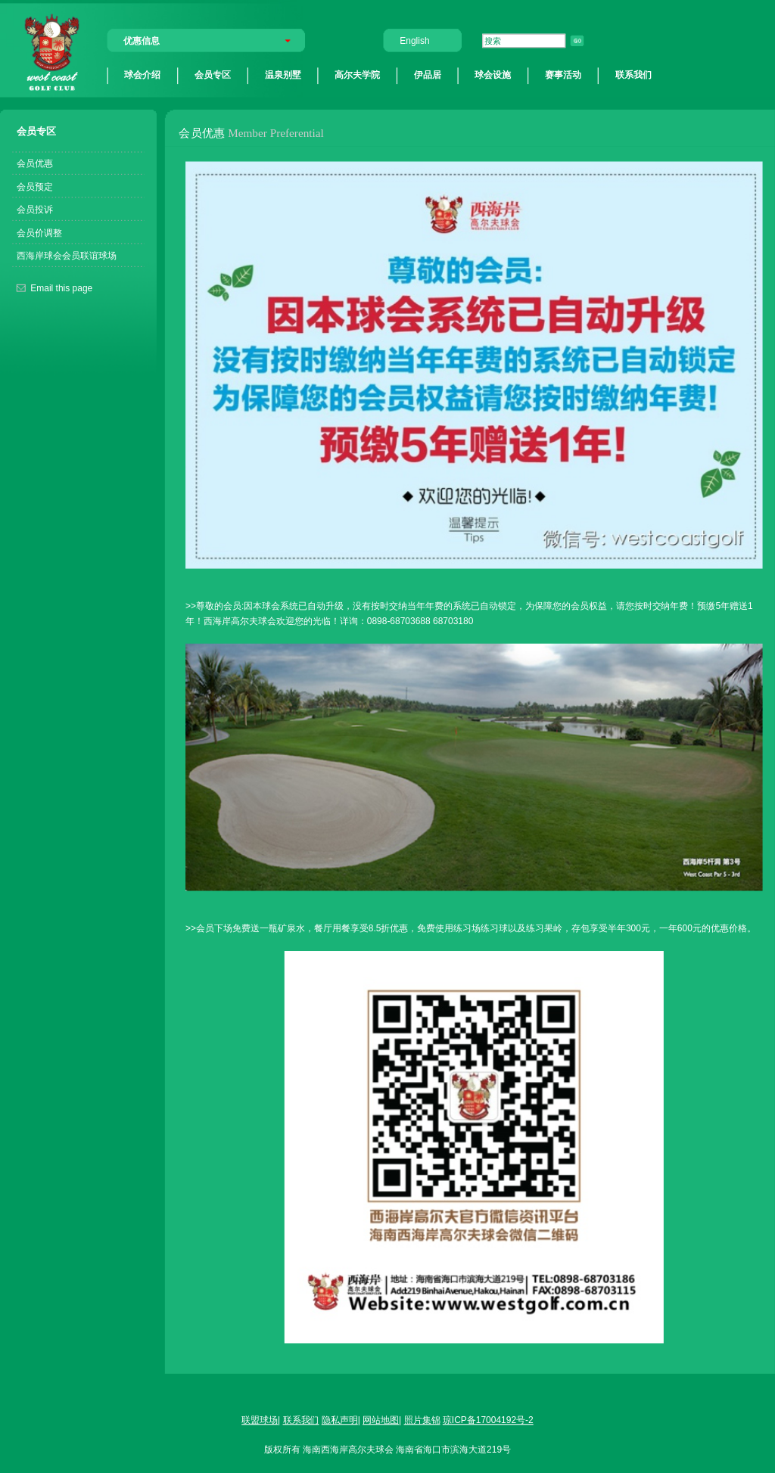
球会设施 (493, 75)
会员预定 (35, 186)
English (414, 40)
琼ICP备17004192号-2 (488, 1420)
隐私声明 (340, 1420)
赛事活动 (563, 75)
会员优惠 (35, 163)
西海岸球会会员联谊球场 (67, 255)
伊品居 (427, 75)
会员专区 (213, 75)
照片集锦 (422, 1420)
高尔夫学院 (357, 75)
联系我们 (633, 75)
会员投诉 (35, 209)
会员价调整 (39, 232)
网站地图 (381, 1420)
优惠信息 (141, 40)
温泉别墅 (283, 75)
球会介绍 (142, 75)
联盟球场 (259, 1420)
